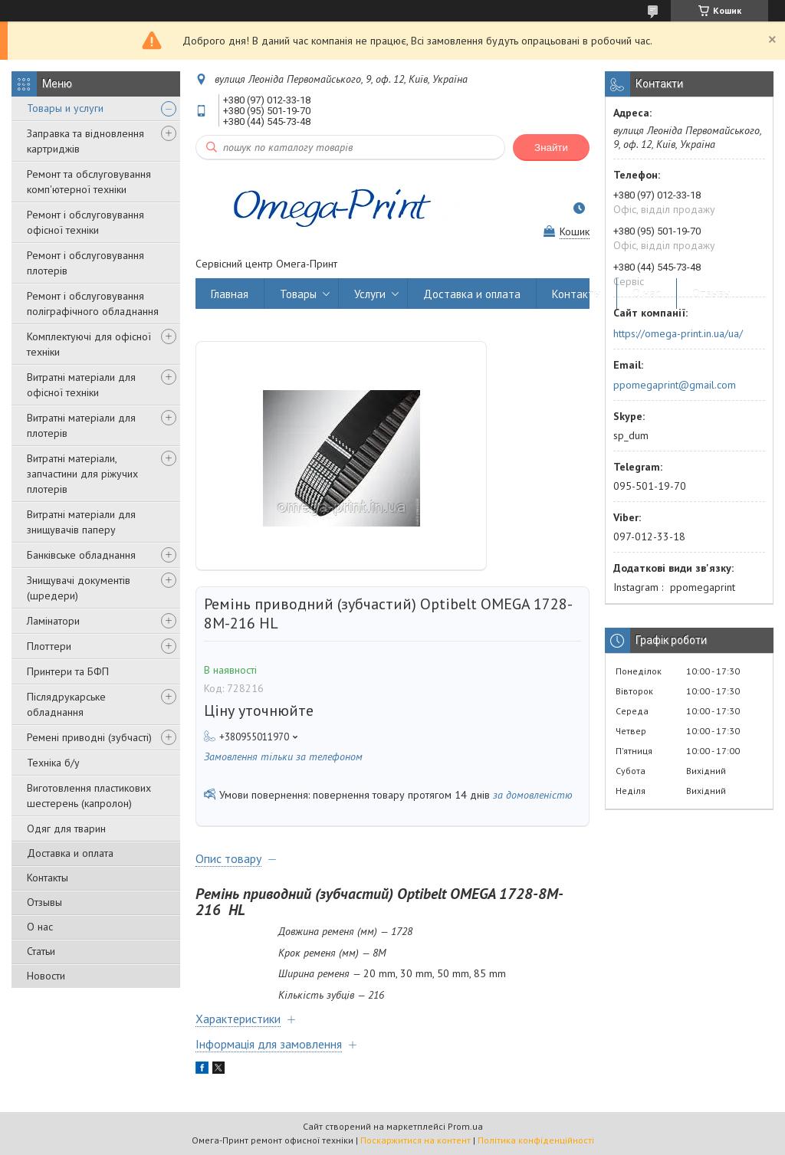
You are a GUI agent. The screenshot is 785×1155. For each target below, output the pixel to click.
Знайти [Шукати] (551, 147)
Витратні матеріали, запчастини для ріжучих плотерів (82, 473)
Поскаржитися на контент (415, 1140)
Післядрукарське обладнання (66, 704)
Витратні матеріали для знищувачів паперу (81, 521)
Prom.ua (465, 1126)
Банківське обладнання (81, 555)
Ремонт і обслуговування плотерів (85, 262)
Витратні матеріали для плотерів (81, 425)
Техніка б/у (53, 762)
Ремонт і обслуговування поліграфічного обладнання (93, 303)
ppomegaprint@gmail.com (674, 385)
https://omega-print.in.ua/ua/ (678, 333)
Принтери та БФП (68, 671)
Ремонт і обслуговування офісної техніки (85, 222)
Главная (229, 294)
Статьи (41, 951)
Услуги (370, 294)
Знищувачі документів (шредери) (78, 587)
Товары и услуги (65, 108)
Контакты (47, 877)
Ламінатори (53, 621)
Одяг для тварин (66, 828)
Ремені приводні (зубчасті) (89, 737)
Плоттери (49, 646)
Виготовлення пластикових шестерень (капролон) (89, 795)
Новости (46, 976)
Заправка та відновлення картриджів (85, 141)
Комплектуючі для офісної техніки (89, 344)
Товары (298, 294)
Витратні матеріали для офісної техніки (81, 384)
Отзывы (44, 902)
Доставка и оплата (70, 853)
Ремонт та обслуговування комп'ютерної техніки (89, 181)
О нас (40, 927)
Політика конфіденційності (536, 1140)
